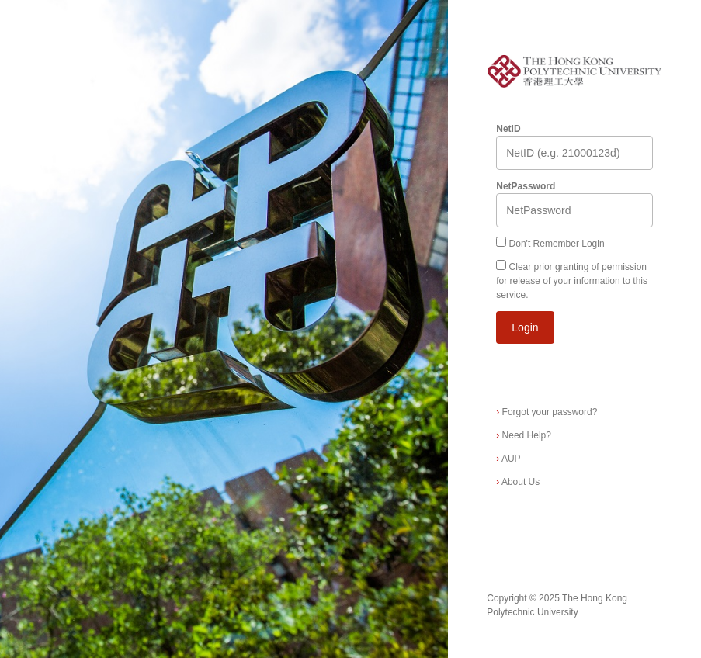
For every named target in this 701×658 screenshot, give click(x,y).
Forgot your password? (546, 412)
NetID (508, 128)
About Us (518, 481)
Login (525, 327)
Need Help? (523, 435)
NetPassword (525, 186)
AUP (508, 458)
